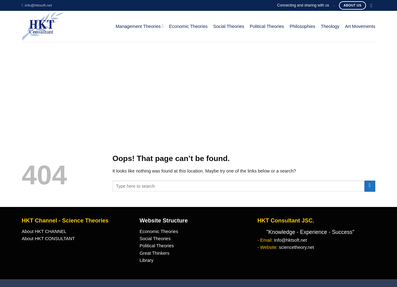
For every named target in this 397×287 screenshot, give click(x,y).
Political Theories (267, 26)
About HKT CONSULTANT (48, 238)
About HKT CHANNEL (44, 231)
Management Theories (139, 26)
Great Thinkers (154, 253)
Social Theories (228, 26)
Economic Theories (188, 26)
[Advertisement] (198, 88)
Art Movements (360, 26)
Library (146, 260)
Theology (330, 26)
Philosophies (302, 26)
